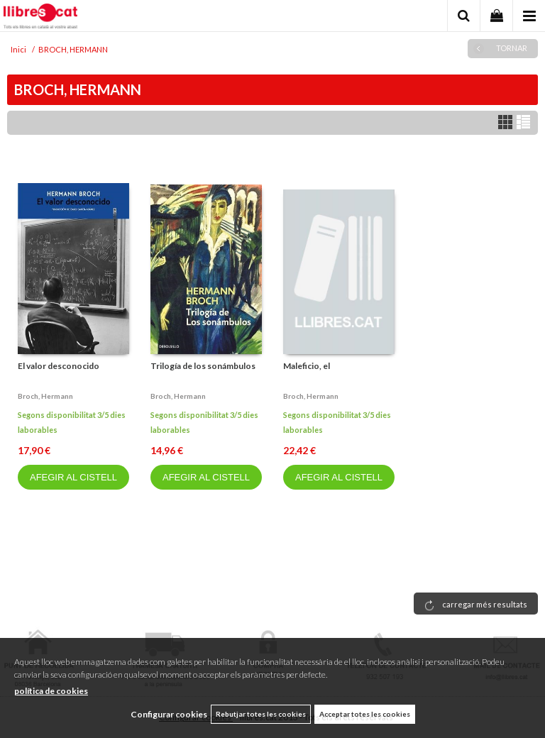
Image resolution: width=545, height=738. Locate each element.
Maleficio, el (306, 365)
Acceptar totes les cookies (364, 714)
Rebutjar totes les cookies (261, 714)
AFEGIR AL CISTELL (73, 477)
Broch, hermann (45, 396)
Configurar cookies (169, 714)
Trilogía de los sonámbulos (202, 365)
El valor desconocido (58, 365)
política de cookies (51, 690)
